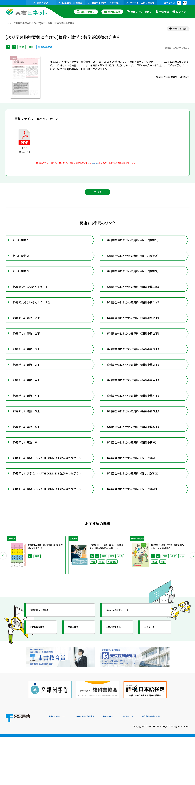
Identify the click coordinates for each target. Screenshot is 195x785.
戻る (97, 196)
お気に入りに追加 (176, 29)
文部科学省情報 (41, 682)
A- (179, 2)
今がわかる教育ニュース (122, 665)
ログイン (179, 12)
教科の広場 (112, 12)
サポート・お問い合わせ (140, 2)
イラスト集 (152, 682)
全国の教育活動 (117, 682)
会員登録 (162, 12)
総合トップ (41, 2)
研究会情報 (76, 682)
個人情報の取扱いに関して (175, 765)
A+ (184, 2)
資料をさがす (86, 12)
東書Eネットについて (60, 765)
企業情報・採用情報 (70, 2)
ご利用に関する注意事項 (93, 765)
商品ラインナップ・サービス (104, 2)
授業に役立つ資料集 (44, 665)
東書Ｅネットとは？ (139, 12)
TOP (8, 23)
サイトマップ (145, 765)
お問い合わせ (122, 765)
